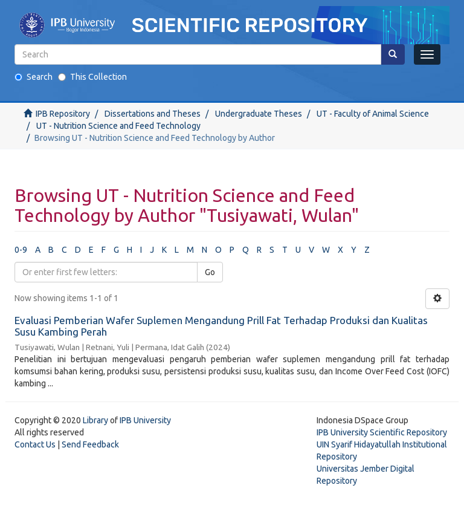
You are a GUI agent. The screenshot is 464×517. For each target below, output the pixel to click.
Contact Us (35, 444)
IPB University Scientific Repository (382, 432)
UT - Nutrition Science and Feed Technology (118, 126)
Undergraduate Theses (258, 114)
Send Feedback (90, 444)
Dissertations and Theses (153, 114)
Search (33, 77)
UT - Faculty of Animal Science (373, 114)
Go (210, 272)
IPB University (145, 420)
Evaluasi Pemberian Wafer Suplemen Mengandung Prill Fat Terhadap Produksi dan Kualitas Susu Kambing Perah (221, 325)
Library (95, 420)
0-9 (20, 250)
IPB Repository (63, 114)
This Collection (92, 77)
